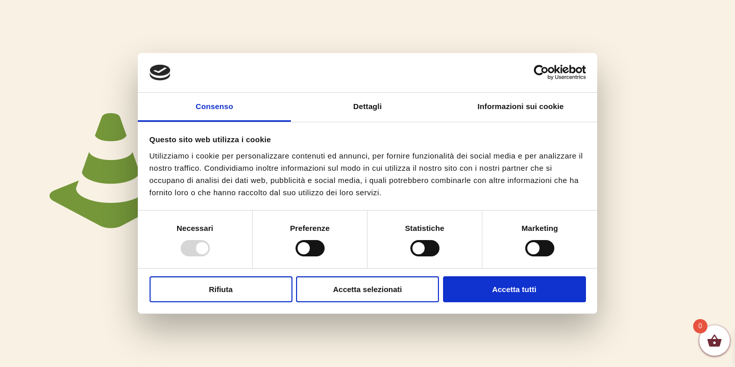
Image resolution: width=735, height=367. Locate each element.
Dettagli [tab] (367, 106)
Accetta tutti (514, 289)
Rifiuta (221, 289)
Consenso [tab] (214, 106)
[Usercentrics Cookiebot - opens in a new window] (541, 72)
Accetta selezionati (367, 289)
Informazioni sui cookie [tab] (521, 106)
